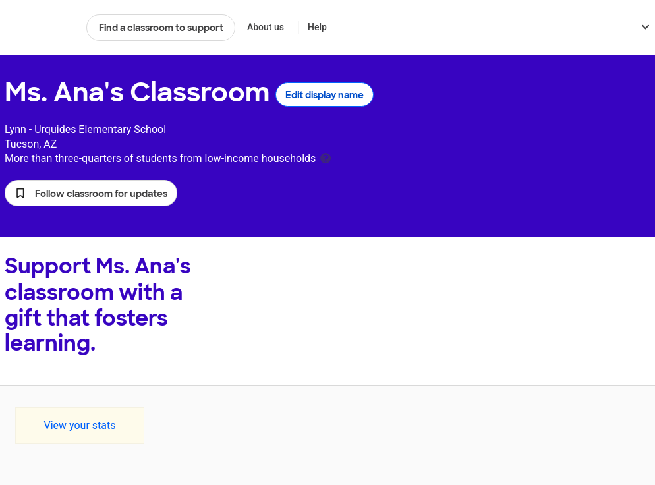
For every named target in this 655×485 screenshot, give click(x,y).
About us (265, 27)
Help (317, 27)
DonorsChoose (40, 28)
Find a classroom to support (161, 28)
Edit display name (324, 95)
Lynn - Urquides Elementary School (85, 129)
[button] (91, 193)
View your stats (79, 425)
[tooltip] (325, 157)
